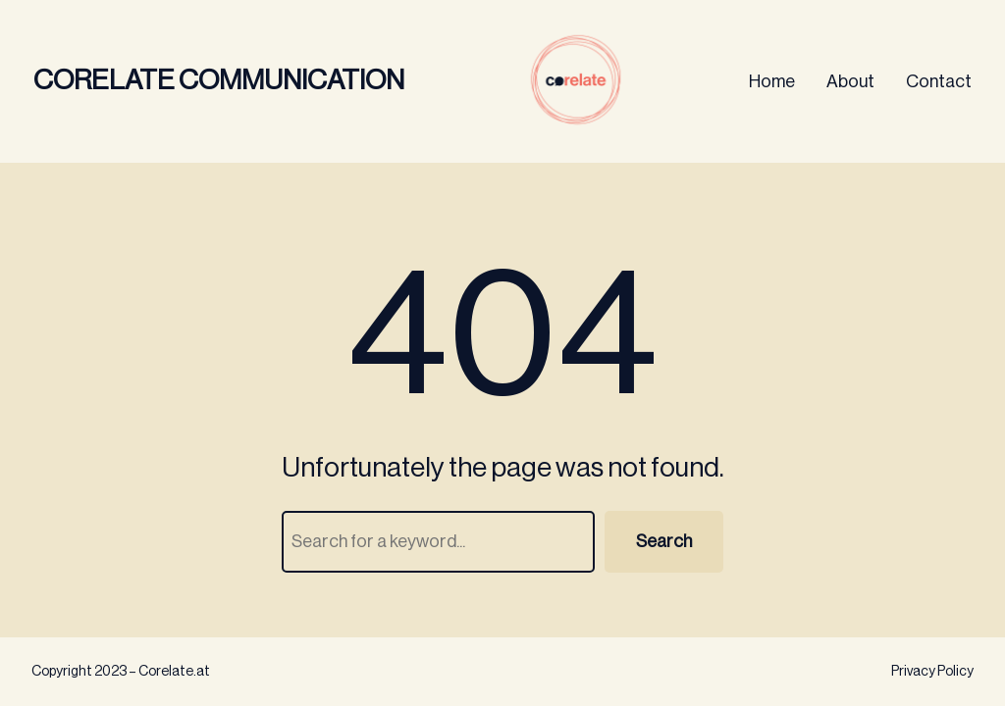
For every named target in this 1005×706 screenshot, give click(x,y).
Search (664, 541)
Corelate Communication (218, 80)
